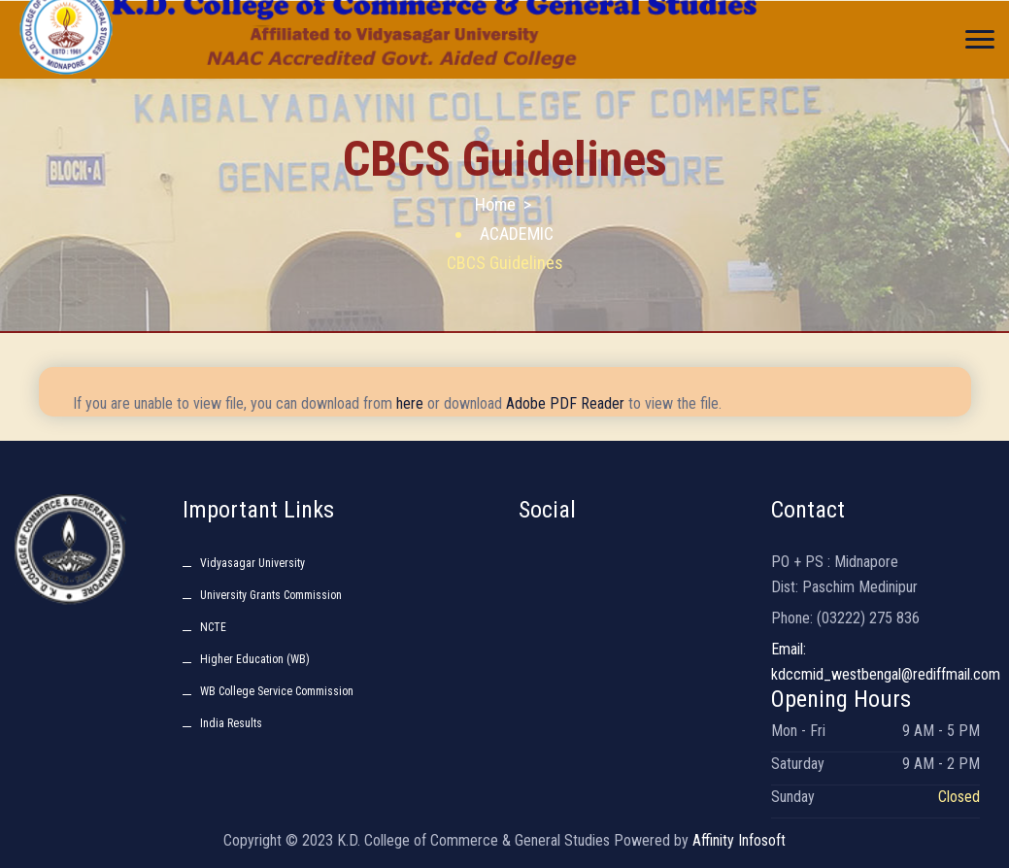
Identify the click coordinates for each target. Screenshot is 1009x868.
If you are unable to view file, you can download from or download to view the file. (397, 403)
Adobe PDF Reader (565, 403)
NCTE (213, 627)
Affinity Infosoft (739, 840)
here (409, 403)
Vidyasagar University (252, 563)
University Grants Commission (271, 595)
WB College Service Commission (276, 691)
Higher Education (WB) (255, 659)
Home (495, 204)
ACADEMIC (517, 233)
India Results (231, 723)
